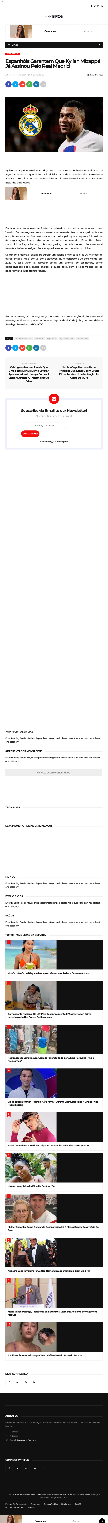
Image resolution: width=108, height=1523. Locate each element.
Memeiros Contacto (27, 1440)
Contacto (31, 1507)
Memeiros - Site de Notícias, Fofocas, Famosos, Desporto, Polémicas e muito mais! (52, 1494)
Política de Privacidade (16, 1504)
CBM (65, 1498)
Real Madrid (12, 53)
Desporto (39, 338)
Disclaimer (66, 1504)
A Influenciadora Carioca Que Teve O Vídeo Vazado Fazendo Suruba (44, 1355)
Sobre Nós (35, 1504)
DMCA (78, 1504)
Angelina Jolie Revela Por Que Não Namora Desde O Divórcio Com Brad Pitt (49, 1271)
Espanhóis (51, 338)
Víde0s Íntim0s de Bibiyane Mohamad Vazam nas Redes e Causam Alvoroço (49, 973)
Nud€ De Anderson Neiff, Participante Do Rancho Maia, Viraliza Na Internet (48, 1145)
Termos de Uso (50, 1504)
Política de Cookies (14, 1507)
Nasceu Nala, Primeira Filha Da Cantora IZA (31, 1186)
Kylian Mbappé (66, 338)
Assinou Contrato (23, 338)
